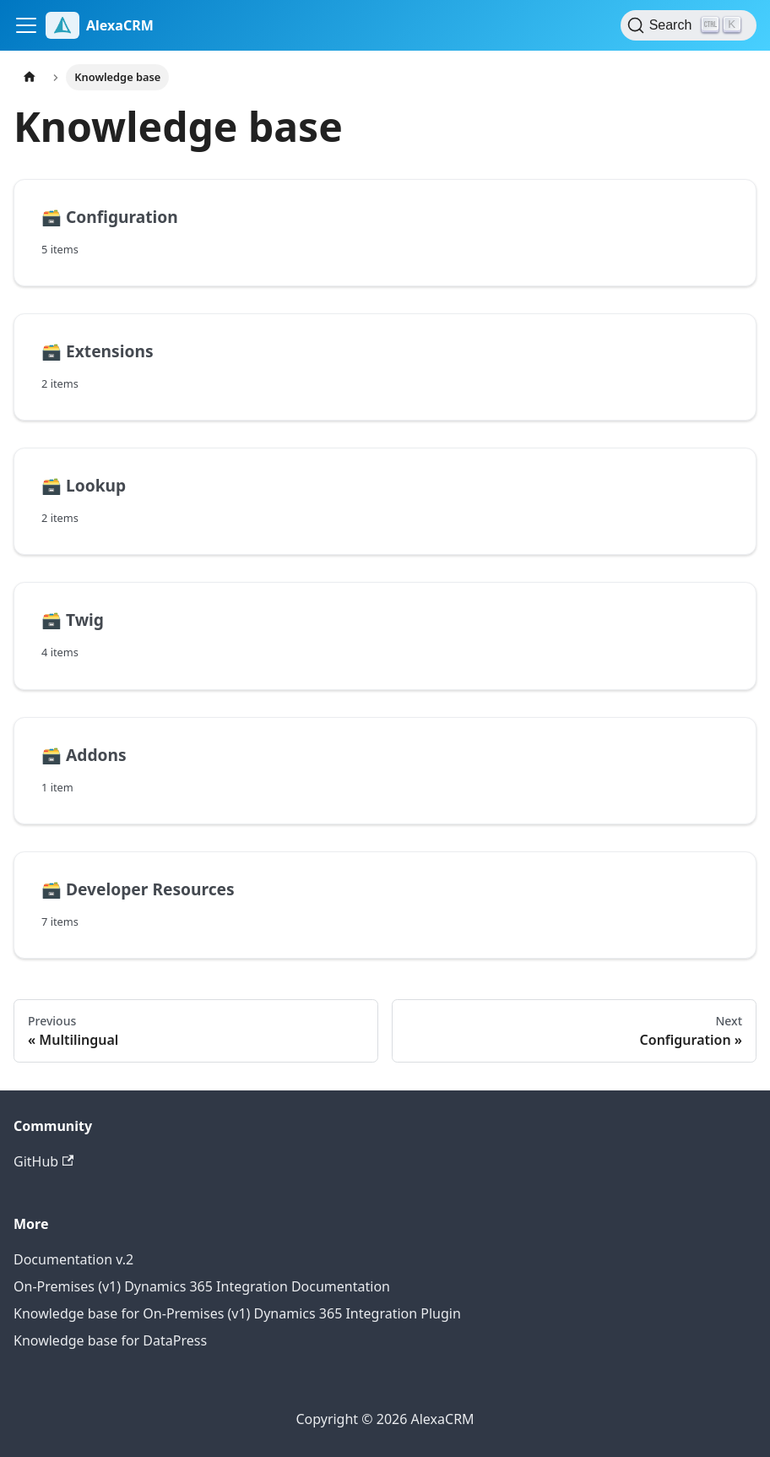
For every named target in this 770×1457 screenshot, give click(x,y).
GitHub (43, 1161)
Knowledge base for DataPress (110, 1340)
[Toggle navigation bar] (26, 25)
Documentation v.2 (73, 1259)
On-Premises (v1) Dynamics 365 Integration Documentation (202, 1286)
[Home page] (30, 77)
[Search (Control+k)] (688, 25)
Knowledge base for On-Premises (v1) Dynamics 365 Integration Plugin (237, 1313)
